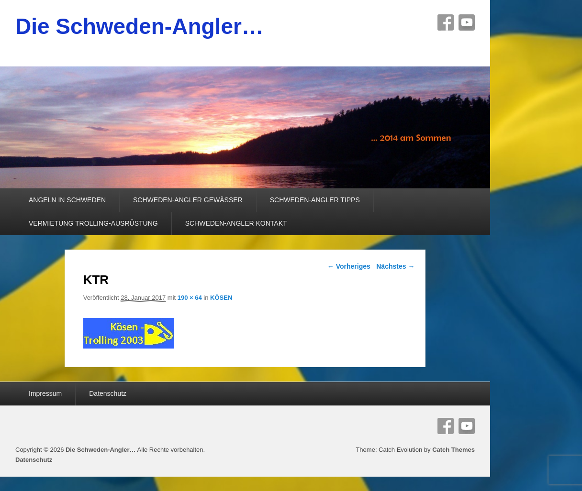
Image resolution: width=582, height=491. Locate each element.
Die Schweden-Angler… (139, 26)
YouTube (467, 22)
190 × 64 (190, 297)
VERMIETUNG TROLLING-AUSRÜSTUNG (93, 223)
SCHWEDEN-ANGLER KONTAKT (236, 223)
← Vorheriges (348, 266)
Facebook (445, 22)
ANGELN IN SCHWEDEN (67, 200)
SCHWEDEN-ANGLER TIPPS (315, 200)
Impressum (45, 393)
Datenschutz (107, 393)
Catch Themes (453, 449)
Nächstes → (395, 266)
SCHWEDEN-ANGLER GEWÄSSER (188, 200)
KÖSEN (221, 297)
